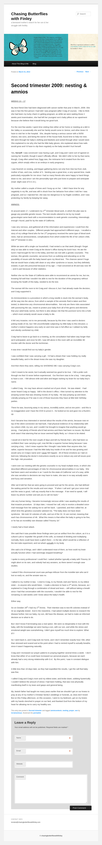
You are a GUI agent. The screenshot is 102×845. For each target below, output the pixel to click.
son (76, 710)
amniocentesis (56, 710)
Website (19, 764)
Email (18, 751)
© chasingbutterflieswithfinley (51, 836)
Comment (20, 777)
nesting (65, 710)
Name (18, 738)
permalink (37, 713)
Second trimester (35, 710)
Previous (79, 72)
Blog (34, 64)
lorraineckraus (16, 713)
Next (88, 72)
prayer (71, 710)
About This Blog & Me (20, 64)
